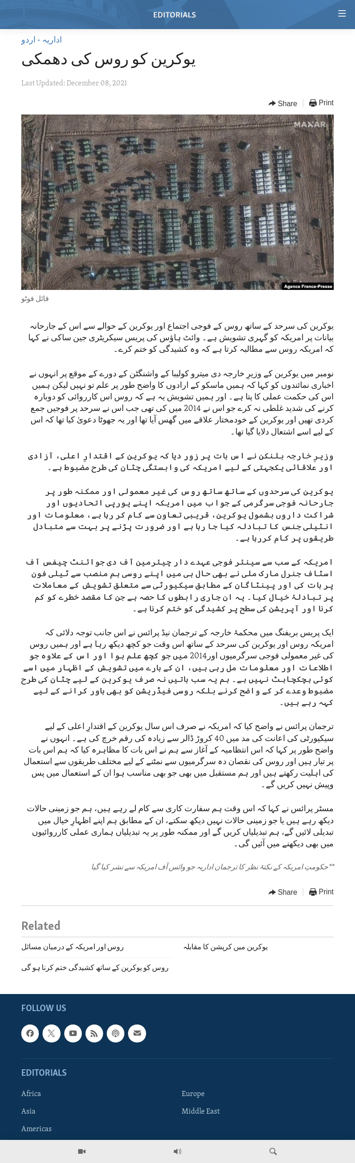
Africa (31, 1094)
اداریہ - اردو (41, 40)
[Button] (283, 103)
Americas (36, 1129)
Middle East (201, 1111)
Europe (193, 1094)
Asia (28, 1111)
